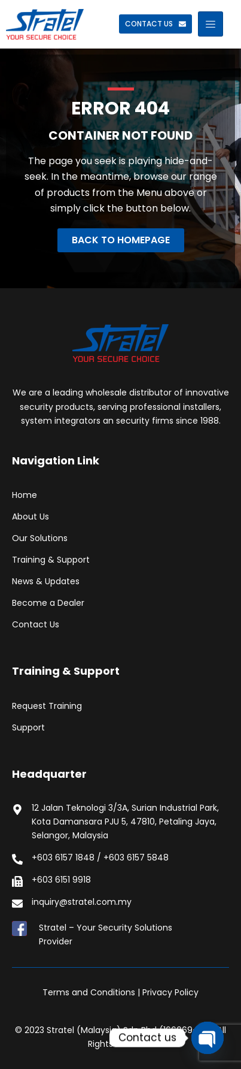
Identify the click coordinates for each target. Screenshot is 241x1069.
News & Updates (46, 581)
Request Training (47, 706)
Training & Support (51, 560)
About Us (30, 517)
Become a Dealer (48, 603)
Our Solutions (40, 538)
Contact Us (35, 624)
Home (24, 495)
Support (28, 727)
